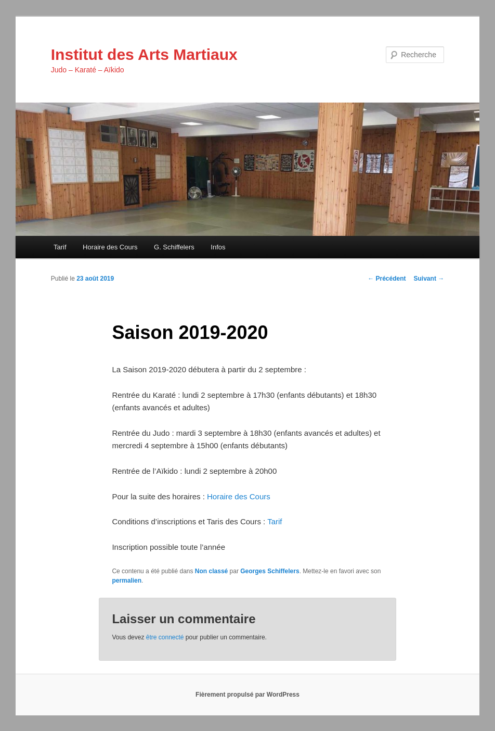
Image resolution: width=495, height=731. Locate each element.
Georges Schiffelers (269, 571)
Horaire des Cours (110, 247)
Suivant (429, 278)
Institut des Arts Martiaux (144, 54)
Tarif (60, 247)
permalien (126, 580)
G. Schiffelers (174, 247)
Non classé (211, 571)
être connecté (165, 637)
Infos (218, 247)
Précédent (387, 278)
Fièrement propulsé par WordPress (247, 694)
